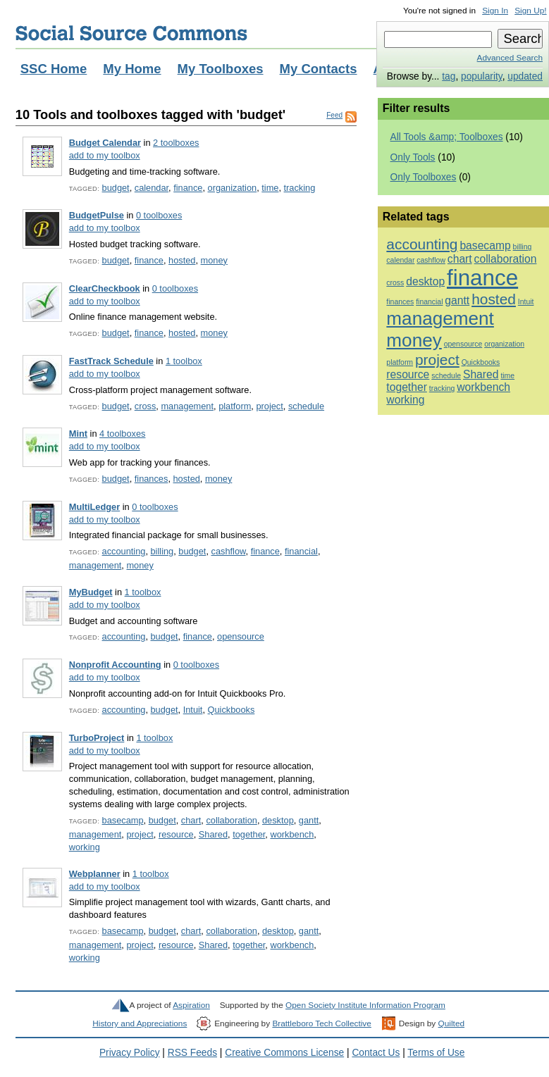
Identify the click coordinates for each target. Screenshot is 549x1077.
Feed (334, 115)
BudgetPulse (96, 215)
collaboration (231, 820)
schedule (306, 406)
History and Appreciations (139, 1023)
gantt (309, 820)
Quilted (451, 1023)
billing (162, 551)
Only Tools (413, 157)
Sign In (495, 10)
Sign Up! (530, 10)
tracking (300, 187)
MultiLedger (94, 507)
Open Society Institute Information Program (365, 1005)
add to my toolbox (104, 155)
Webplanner (95, 874)
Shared (213, 834)
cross (145, 406)
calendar (151, 187)
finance (187, 187)
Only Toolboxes (423, 177)
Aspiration (191, 1005)
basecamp (123, 820)
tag (448, 76)
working (84, 847)
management (187, 406)
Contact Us (376, 1052)
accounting (124, 551)
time (269, 187)
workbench (292, 834)
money (214, 260)
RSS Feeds (192, 1052)
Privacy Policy (129, 1052)
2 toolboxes (176, 142)
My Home (132, 68)
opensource (240, 636)
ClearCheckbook (104, 288)
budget (116, 187)
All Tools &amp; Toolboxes (446, 137)
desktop (278, 820)
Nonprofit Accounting (115, 664)
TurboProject (97, 738)
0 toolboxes (159, 215)
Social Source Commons (131, 33)
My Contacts (318, 68)
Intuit (193, 709)
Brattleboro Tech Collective (321, 1023)
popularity (481, 76)
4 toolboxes (122, 433)
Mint (78, 433)
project (269, 406)
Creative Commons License (284, 1052)
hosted (181, 260)
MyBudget (91, 592)
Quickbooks (231, 709)
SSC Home (53, 68)
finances (151, 478)
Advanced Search (510, 58)
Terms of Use (435, 1052)
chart (191, 820)
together (249, 834)
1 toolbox (184, 361)
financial (301, 551)
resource (176, 834)
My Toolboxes (221, 68)
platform (234, 406)
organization (232, 187)
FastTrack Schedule (111, 361)
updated (525, 76)
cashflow (228, 551)
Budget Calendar (105, 142)
